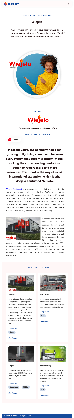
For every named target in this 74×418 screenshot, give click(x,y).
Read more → (13, 338)
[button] (68, 4)
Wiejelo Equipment (14, 189)
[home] (11, 4)
